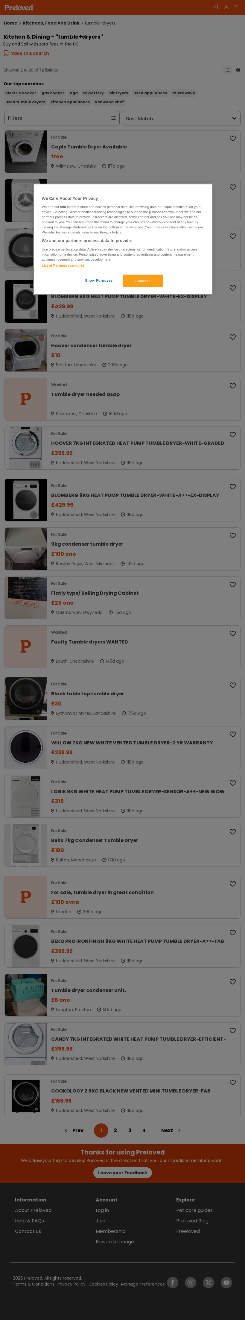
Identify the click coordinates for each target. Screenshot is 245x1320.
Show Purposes (99, 280)
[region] (122, 239)
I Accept (143, 281)
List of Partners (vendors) (63, 265)
